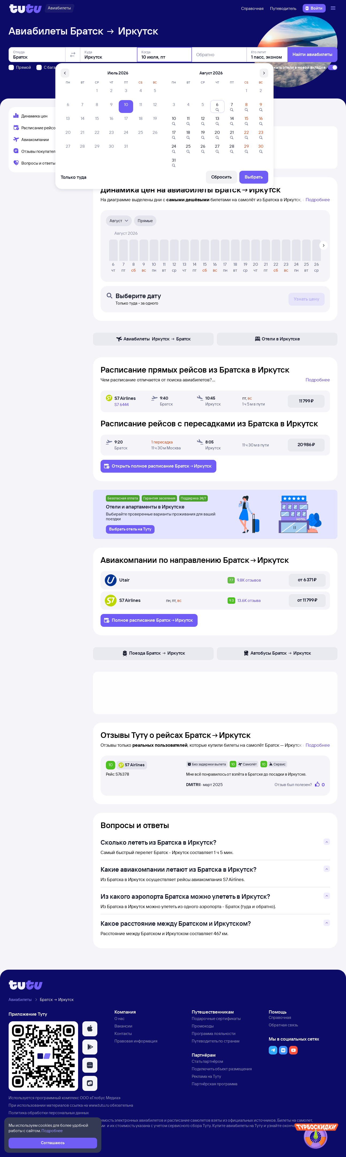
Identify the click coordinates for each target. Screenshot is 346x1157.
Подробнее (318, 199)
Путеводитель (283, 8)
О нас (119, 1018)
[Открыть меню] (333, 8)
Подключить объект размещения (222, 1068)
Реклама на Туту (206, 1076)
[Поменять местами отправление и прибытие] (72, 54)
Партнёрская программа (214, 1083)
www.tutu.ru (99, 1105)
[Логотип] (26, 8)
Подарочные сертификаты (216, 1018)
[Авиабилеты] (59, 8)
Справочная (252, 8)
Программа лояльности (214, 1033)
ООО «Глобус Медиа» (100, 1097)
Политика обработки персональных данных (49, 1112)
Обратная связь (283, 1024)
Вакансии (123, 1026)
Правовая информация (135, 1041)
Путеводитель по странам (215, 1041)
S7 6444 (121, 404)
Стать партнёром (207, 1061)
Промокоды (203, 1026)
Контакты (123, 1033)
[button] (89, 1028)
